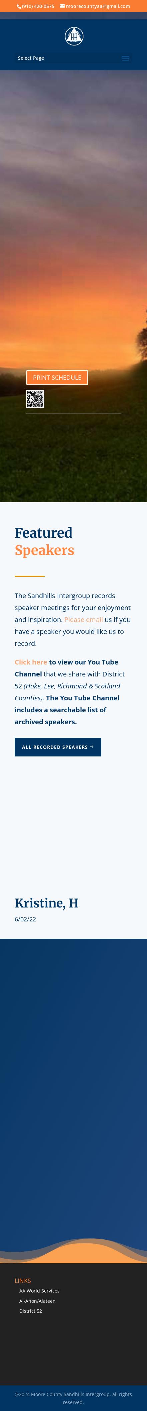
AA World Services (39, 1291)
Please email (83, 619)
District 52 (30, 1311)
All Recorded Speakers (55, 747)
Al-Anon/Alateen (37, 1301)
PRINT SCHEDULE (57, 377)
